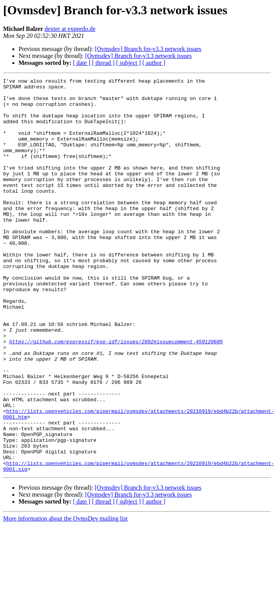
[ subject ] (128, 62)
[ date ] (81, 62)
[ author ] (154, 62)
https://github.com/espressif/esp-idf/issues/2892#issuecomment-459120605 (116, 394)
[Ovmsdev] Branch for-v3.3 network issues (148, 49)
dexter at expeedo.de (70, 28)
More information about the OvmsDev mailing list (65, 597)
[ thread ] (103, 62)
